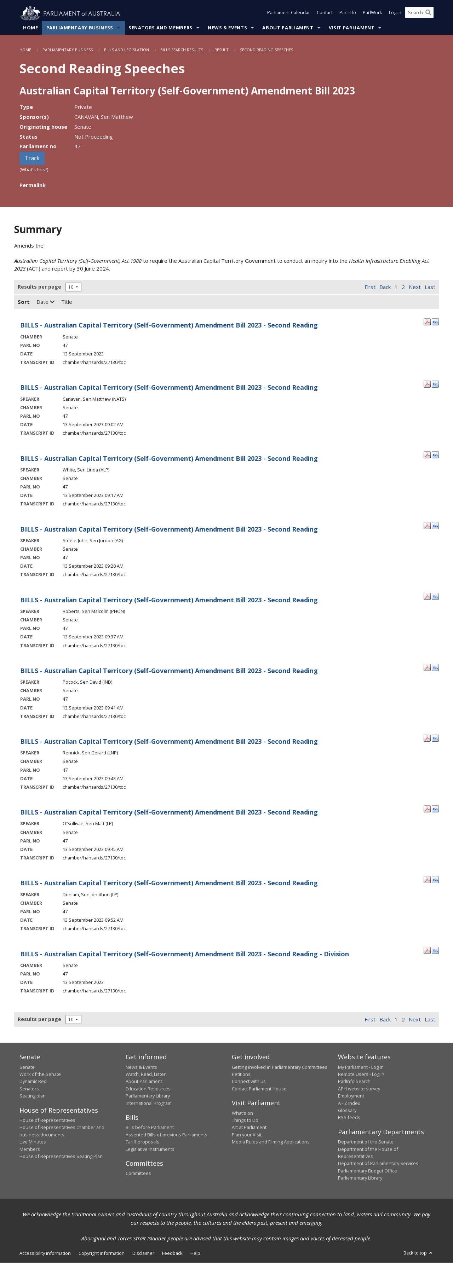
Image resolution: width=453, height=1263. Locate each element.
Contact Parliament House (259, 1088)
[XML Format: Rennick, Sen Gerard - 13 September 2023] (435, 738)
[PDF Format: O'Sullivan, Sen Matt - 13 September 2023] (427, 808)
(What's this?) (33, 170)
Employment (351, 1096)
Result (221, 50)
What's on (242, 1113)
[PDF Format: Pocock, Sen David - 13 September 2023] (427, 667)
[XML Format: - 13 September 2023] (435, 321)
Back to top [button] (418, 1253)
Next (415, 287)
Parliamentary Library (148, 1096)
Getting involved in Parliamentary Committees (279, 1067)
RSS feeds (349, 1117)
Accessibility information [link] (45, 1253)
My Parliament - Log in (361, 1067)
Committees (138, 1173)
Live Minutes (32, 1142)
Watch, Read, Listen (146, 1074)
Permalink (32, 185)
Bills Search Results (181, 50)
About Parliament (287, 28)
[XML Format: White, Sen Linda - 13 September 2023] (435, 454)
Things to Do (245, 1120)
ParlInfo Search (354, 1081)
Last (430, 287)
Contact (325, 13)
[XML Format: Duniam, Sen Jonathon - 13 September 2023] (435, 879)
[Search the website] (419, 13)
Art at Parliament (249, 1127)
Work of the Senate (40, 1074)
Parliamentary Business (79, 28)
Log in (395, 13)
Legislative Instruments (150, 1149)
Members (29, 1149)
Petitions (241, 1074)
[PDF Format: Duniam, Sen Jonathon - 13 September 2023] (427, 879)
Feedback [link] (172, 1253)
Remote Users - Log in (361, 1074)
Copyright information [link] (102, 1253)
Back (385, 287)
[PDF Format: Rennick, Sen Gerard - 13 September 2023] (427, 738)
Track (32, 158)
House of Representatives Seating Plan (61, 1156)
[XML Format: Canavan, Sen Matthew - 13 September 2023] (435, 384)
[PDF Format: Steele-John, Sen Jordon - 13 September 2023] (427, 525)
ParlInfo (347, 13)
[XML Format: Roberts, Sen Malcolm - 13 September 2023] (435, 596)
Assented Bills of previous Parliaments (166, 1134)
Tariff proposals (142, 1142)
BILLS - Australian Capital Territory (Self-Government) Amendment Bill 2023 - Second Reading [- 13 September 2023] (169, 325)
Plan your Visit (247, 1134)
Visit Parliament (351, 28)
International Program (149, 1103)
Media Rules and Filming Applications (271, 1142)
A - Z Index (349, 1103)
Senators (29, 1088)
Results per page (39, 287)
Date (45, 302)
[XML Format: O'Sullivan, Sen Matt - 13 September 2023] (435, 808)
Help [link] (195, 1253)
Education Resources (148, 1088)
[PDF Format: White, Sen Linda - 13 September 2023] (427, 454)
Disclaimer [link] (143, 1253)
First (370, 287)
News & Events (227, 28)
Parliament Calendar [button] (288, 13)
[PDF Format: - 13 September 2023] (427, 321)
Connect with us (249, 1081)
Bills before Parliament (150, 1127)
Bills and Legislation (126, 50)
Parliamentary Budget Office (367, 1171)
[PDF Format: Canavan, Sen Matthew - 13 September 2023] (427, 384)
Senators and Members (160, 28)
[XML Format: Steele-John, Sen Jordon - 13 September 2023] (435, 525)
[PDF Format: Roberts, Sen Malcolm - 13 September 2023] (427, 596)
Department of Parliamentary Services (378, 1163)
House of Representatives (47, 1120)
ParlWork (372, 13)
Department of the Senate (366, 1142)
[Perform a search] (428, 13)
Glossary (347, 1110)
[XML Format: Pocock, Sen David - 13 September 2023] (435, 667)
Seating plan (32, 1096)
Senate (27, 1067)
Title (66, 302)
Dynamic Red (33, 1081)
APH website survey (359, 1088)
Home (30, 28)
